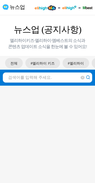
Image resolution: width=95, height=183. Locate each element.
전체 (13, 63)
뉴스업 (17, 7)
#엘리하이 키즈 (43, 63)
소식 (77, 40)
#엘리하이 (76, 63)
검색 (88, 77)
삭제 (83, 77)
